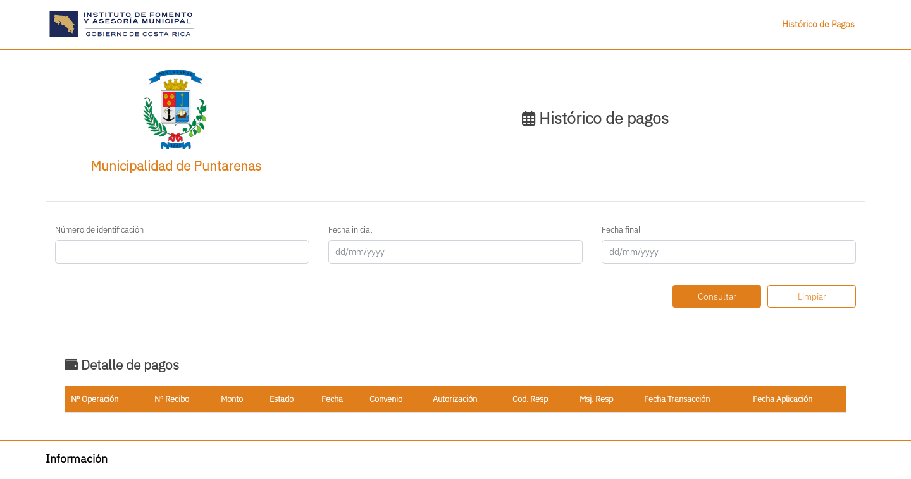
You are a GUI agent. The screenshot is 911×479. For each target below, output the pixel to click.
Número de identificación (99, 229)
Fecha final (621, 229)
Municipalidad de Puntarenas (175, 166)
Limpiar (812, 296)
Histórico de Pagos (818, 24)
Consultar (717, 296)
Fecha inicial (350, 229)
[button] (122, 24)
